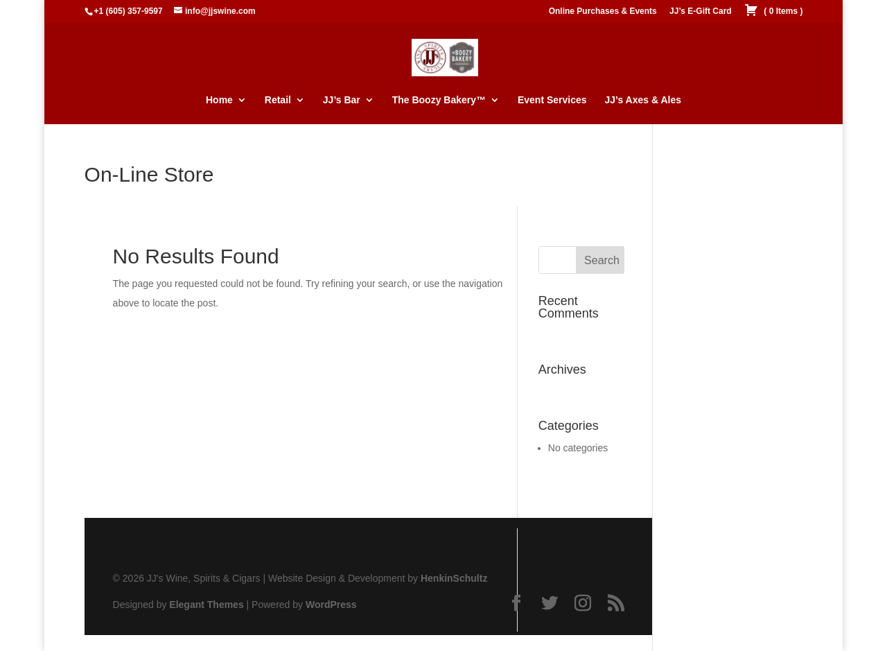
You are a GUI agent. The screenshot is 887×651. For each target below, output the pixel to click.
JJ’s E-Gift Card (700, 11)
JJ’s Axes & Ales (642, 100)
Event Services (552, 100)
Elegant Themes (206, 604)
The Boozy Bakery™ (439, 100)
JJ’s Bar (341, 100)
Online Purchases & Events (603, 11)
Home (219, 100)
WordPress (331, 604)
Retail (278, 100)
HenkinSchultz (454, 578)
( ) (773, 11)
